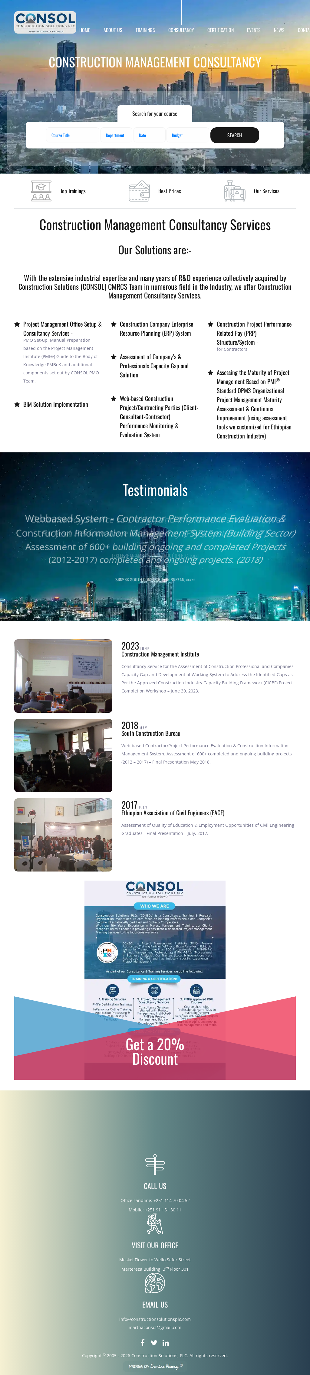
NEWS (279, 30)
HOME (84, 30)
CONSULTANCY (181, 30)
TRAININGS (145, 30)
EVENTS (254, 30)
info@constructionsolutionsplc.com (155, 1319)
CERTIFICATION (220, 30)
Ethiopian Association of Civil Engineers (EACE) (172, 812)
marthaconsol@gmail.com (155, 1327)
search (234, 135)
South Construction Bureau (150, 733)
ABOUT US (113, 30)
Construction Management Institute (160, 653)
